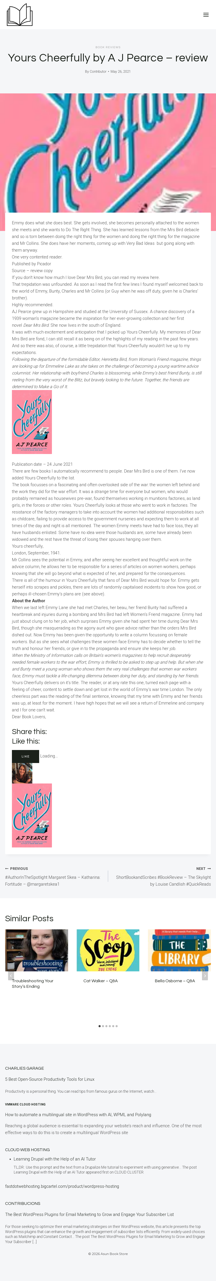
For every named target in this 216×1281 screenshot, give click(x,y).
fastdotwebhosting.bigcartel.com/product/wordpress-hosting (62, 1186)
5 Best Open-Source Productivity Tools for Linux (49, 1079)
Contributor (98, 72)
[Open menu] (206, 14)
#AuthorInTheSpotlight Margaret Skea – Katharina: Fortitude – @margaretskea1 (54, 876)
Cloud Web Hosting (27, 1150)
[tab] (100, 1026)
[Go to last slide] (11, 975)
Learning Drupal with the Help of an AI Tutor (55, 1159)
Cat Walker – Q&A (100, 981)
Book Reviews (108, 47)
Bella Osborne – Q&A (175, 981)
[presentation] (36, 950)
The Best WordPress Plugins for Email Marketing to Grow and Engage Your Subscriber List (89, 1214)
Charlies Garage (24, 1068)
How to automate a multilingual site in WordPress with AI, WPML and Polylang (78, 1114)
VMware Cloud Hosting (25, 1104)
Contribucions (22, 1203)
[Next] (205, 975)
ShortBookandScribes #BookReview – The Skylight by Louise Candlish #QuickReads (161, 876)
